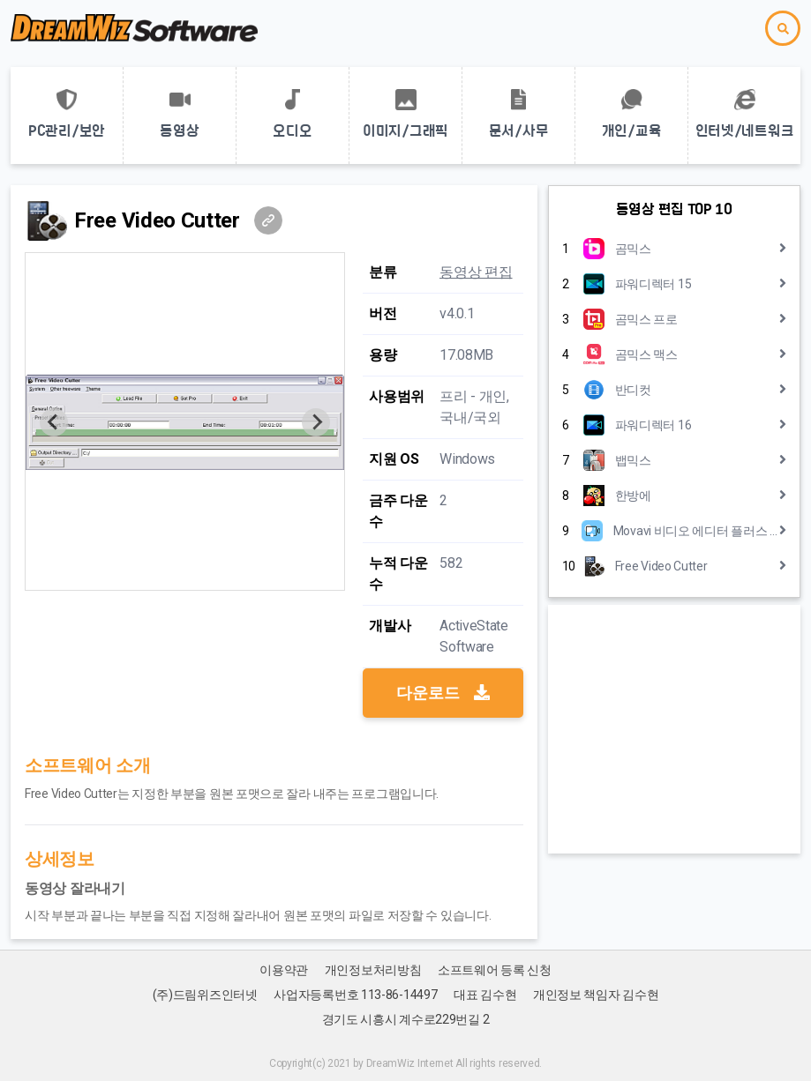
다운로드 (443, 692)
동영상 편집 (475, 272)
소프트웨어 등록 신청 (495, 970)
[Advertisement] (674, 729)
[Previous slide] (54, 422)
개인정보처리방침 (373, 970)
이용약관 (283, 970)
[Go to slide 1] (185, 578)
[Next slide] (316, 422)
